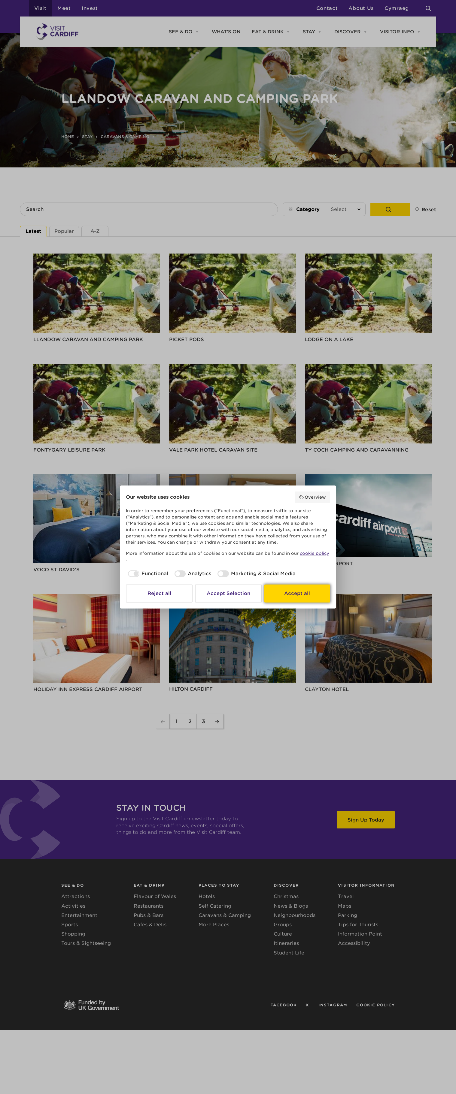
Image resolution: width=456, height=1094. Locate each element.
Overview (312, 497)
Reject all (159, 593)
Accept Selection (228, 593)
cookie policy (314, 553)
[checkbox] (147, 573)
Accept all (297, 593)
